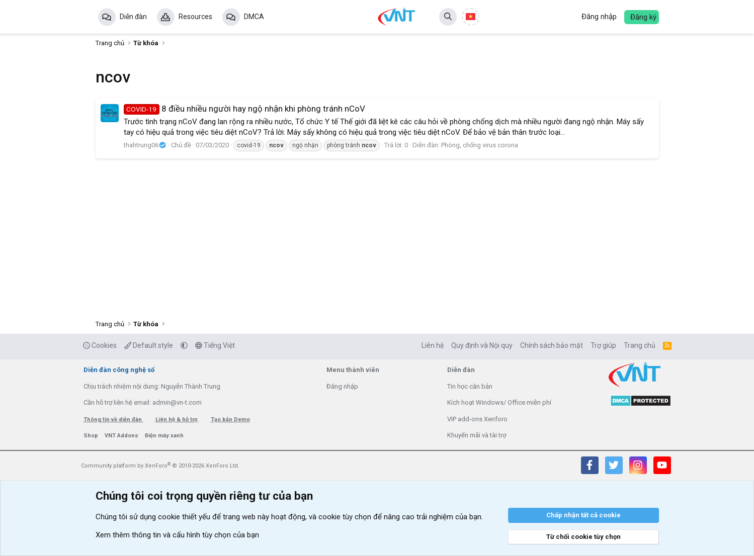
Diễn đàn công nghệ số (118, 370)
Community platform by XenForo (160, 465)
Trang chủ (639, 345)
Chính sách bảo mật (551, 345)
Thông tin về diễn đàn (113, 419)
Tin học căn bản (469, 386)
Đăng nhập (342, 386)
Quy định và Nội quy (482, 345)
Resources (195, 17)
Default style (148, 345)
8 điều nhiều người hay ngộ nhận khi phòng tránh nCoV (245, 109)
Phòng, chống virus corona (479, 145)
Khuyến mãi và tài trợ (476, 435)
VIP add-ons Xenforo (477, 419)
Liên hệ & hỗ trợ (177, 419)
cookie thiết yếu (184, 516)
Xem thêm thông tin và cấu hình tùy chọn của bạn (177, 534)
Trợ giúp (603, 345)
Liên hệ (433, 345)
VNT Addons (122, 435)
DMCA (254, 17)
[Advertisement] (377, 236)
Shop (91, 435)
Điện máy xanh (164, 435)
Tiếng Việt (215, 345)
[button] (184, 345)
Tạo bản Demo (230, 419)
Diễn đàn (133, 17)
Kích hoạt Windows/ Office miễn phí (499, 402)
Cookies (100, 345)
